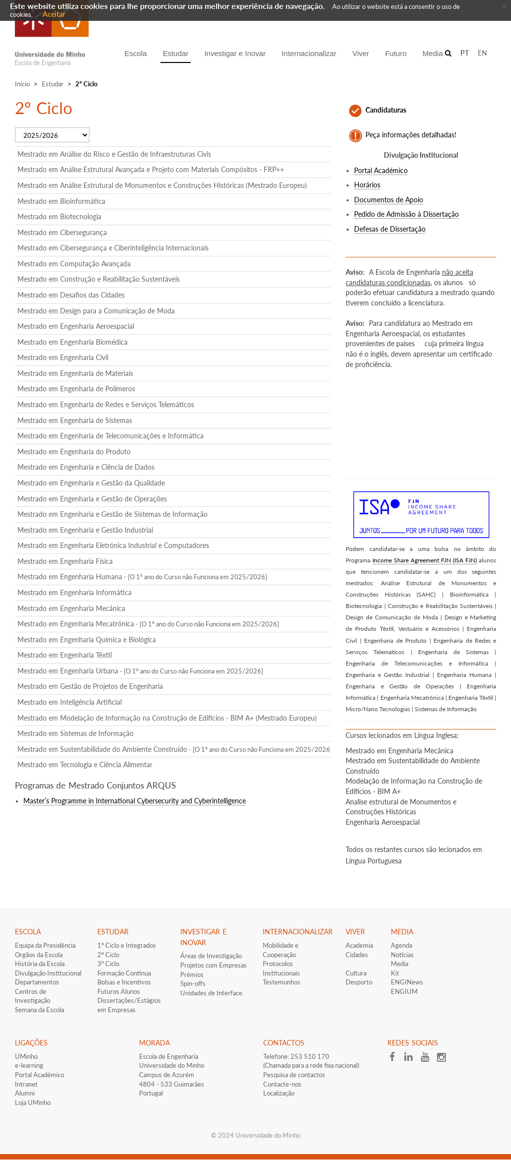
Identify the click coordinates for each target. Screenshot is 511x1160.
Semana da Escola (39, 1010)
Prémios (192, 974)
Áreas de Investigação (211, 956)
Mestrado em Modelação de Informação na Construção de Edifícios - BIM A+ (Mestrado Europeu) (167, 718)
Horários (367, 185)
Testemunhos (281, 982)
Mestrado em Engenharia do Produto (74, 451)
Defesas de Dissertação (390, 229)
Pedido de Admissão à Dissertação (406, 214)
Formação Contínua (124, 973)
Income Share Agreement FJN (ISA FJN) (424, 560)
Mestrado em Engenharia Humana (142, 576)
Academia (359, 945)
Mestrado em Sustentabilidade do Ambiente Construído (174, 749)
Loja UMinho (33, 1102)
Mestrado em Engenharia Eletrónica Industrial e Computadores (113, 545)
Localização (278, 1093)
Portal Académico (381, 171)
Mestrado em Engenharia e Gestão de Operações (92, 498)
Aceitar (54, 14)
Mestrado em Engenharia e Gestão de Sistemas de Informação (112, 514)
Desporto (359, 982)
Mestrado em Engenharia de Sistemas (74, 420)
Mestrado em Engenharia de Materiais (75, 373)
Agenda (401, 945)
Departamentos (37, 982)
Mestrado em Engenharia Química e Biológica (86, 639)
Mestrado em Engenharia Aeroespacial (75, 326)
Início (22, 84)
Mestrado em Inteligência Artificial (69, 702)
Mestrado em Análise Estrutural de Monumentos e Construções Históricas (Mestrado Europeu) (162, 185)
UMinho (26, 1056)
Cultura (356, 973)
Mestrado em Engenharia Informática (74, 592)
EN (482, 53)
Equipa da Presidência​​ (45, 945)
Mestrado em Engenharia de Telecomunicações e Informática (110, 435)
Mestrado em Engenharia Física (65, 561)
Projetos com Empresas (213, 965)
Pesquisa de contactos (294, 1075)
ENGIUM (404, 991)
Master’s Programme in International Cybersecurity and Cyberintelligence (134, 801)
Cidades (357, 955)
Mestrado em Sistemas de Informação (75, 733)
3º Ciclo (108, 964)
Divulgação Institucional (48, 973)
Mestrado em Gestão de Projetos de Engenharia (90, 686)
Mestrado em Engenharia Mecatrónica (148, 623)
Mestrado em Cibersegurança (62, 232)
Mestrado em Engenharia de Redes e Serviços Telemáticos (105, 404)
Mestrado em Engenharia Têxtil (64, 655)
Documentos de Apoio (388, 200)
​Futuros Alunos (118, 991)
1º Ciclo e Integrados (126, 945)
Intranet (26, 1084)
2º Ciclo (108, 955)
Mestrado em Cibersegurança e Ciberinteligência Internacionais (113, 248)
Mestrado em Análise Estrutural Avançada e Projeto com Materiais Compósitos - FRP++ (150, 169)
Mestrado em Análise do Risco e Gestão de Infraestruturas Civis (114, 154)
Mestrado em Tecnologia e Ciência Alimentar (84, 764)
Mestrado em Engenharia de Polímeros (76, 388)
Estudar (53, 84)
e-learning (29, 1065)
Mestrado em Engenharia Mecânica (71, 608)
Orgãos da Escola (39, 955)
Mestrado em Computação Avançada (74, 263)
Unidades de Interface (211, 993)
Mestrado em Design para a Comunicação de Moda (96, 310)
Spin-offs (193, 983)
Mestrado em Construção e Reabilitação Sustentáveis (98, 279)
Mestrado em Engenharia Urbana (140, 671)
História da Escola (40, 964)
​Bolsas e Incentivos (124, 982)
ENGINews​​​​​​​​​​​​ (407, 982)
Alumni (25, 1093)
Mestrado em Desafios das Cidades (71, 295)
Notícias (402, 955)
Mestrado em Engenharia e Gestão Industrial (85, 530)
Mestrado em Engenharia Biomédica (72, 342)
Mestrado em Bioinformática (61, 201)
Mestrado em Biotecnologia (59, 216)
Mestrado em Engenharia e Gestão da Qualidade (91, 483)
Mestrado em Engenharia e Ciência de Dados (85, 467)
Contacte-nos (282, 1084)
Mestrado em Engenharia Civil (62, 357)
